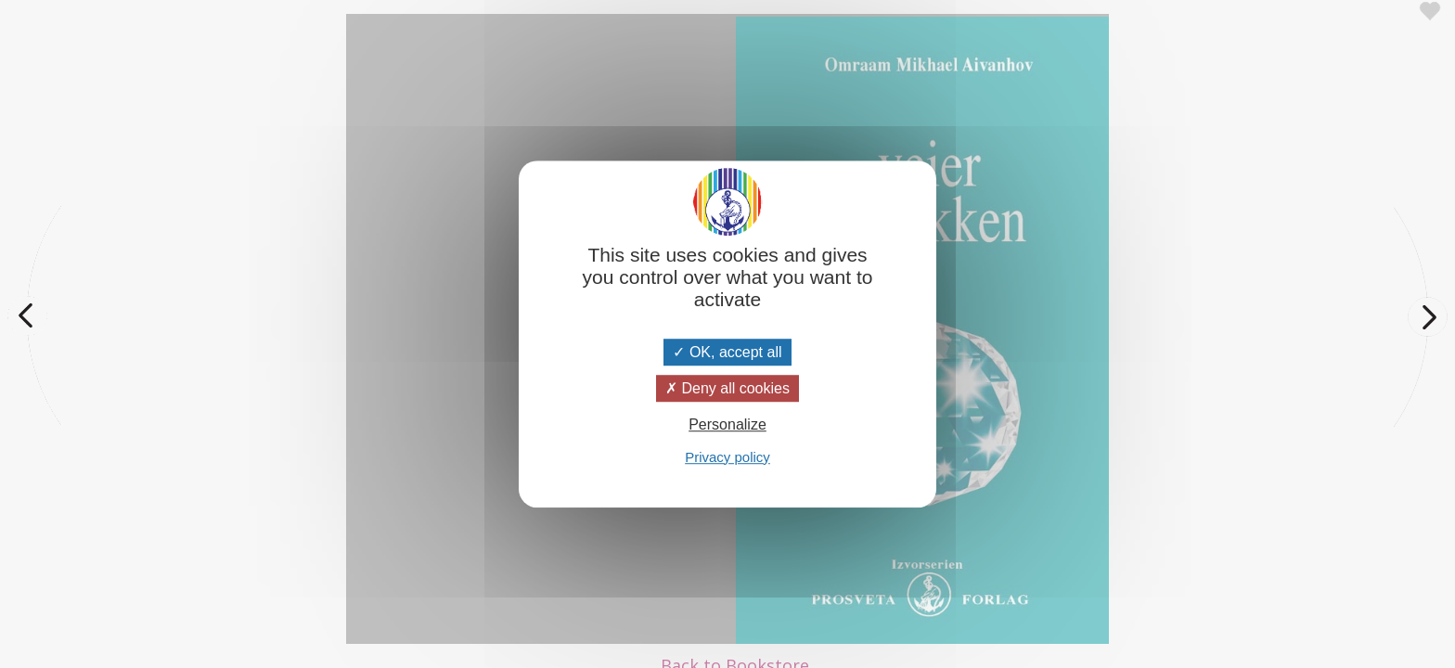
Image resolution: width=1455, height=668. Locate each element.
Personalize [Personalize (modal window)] (727, 425)
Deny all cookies (727, 388)
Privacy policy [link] (727, 457)
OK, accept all (727, 352)
